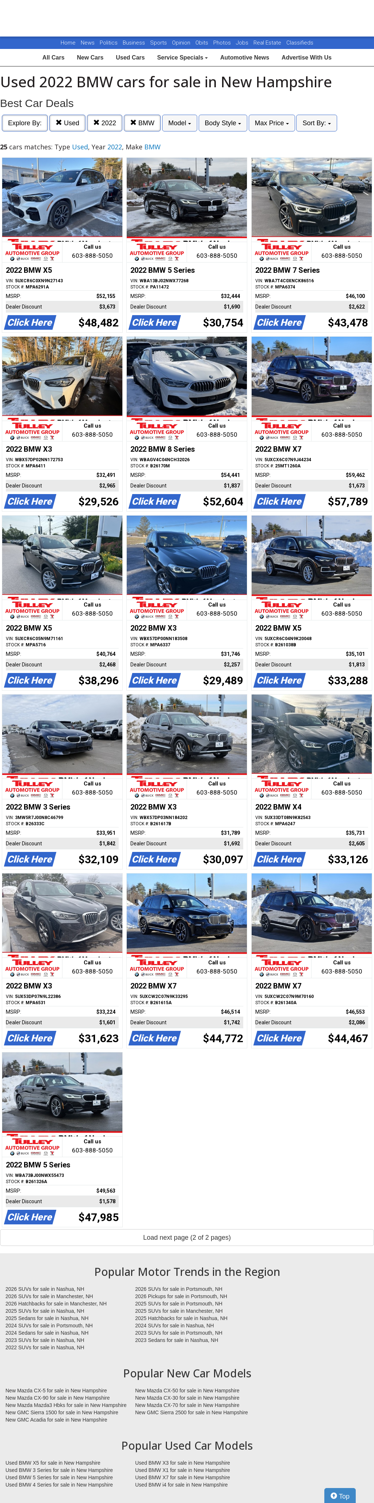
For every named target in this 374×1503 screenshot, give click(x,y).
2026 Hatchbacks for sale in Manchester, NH (56, 1304)
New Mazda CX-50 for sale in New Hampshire (187, 1390)
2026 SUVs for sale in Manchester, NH (49, 1296)
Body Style (223, 123)
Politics (109, 42)
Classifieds (299, 42)
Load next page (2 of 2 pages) (187, 1237)
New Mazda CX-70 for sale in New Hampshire (187, 1405)
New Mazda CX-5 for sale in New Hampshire (56, 1390)
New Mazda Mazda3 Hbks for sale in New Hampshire (65, 1405)
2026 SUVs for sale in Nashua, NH (44, 1289)
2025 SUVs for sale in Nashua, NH (44, 1311)
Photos (222, 42)
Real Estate (268, 42)
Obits (202, 42)
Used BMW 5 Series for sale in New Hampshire (59, 1477)
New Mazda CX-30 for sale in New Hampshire (187, 1398)
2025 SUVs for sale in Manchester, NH (179, 1311)
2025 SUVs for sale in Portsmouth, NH (178, 1304)
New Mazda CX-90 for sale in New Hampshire (57, 1398)
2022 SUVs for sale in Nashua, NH (44, 1347)
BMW (142, 123)
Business (134, 42)
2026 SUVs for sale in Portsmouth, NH (178, 1289)
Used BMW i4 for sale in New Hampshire (181, 1485)
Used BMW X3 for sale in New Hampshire (182, 1463)
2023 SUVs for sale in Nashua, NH (44, 1340)
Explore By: (25, 123)
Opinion (182, 42)
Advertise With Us (307, 57)
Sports (159, 42)
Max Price (272, 123)
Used (67, 123)
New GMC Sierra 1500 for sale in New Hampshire (61, 1412)
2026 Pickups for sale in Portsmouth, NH (181, 1296)
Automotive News (244, 57)
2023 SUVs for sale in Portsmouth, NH (178, 1333)
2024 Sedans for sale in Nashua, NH (46, 1333)
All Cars (53, 57)
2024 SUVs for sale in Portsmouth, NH (49, 1325)
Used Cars (130, 57)
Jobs (243, 42)
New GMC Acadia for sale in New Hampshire (56, 1420)
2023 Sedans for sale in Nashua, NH (176, 1340)
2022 (104, 123)
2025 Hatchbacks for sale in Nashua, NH (181, 1318)
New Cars (90, 57)
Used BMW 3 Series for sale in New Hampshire (59, 1470)
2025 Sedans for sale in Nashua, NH (46, 1318)
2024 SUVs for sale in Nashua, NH (174, 1325)
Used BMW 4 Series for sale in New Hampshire (59, 1485)
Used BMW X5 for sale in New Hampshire (52, 1463)
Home (68, 42)
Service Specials (182, 57)
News (88, 42)
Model (179, 123)
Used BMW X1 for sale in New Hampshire (182, 1470)
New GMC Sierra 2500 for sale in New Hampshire (191, 1412)
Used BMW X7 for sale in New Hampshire (182, 1477)
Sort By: (316, 123)
